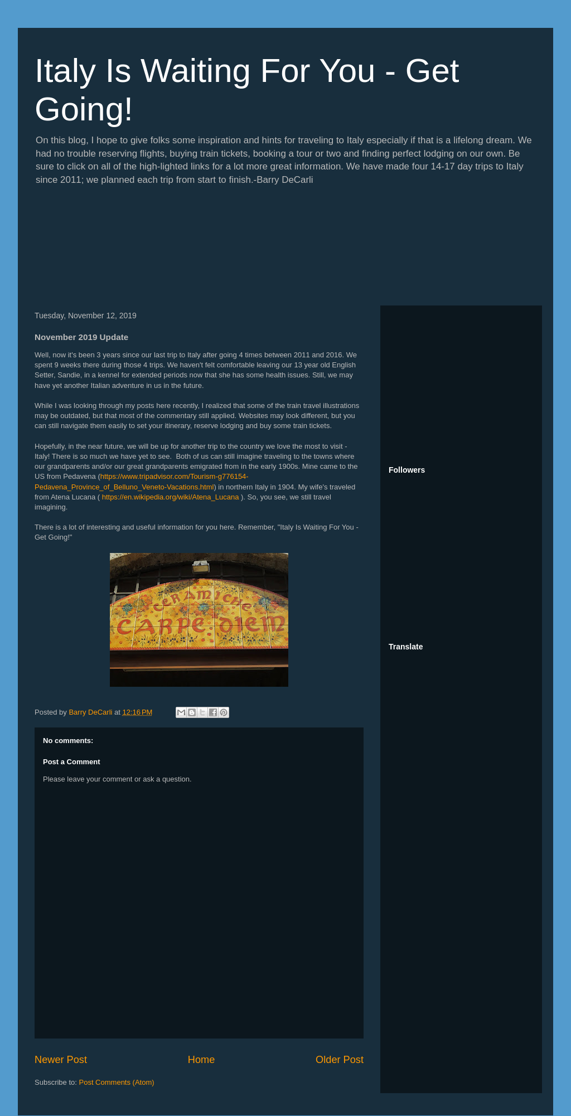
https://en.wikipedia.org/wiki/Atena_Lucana (170, 497)
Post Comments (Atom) (116, 1082)
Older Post (340, 1059)
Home (201, 1059)
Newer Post (61, 1059)
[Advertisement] (461, 383)
